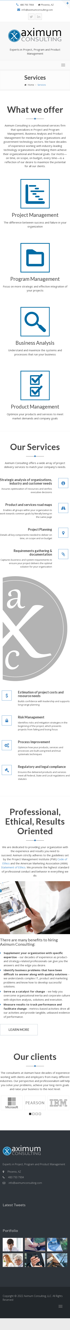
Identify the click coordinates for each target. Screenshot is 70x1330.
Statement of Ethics (13, 867)
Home (29, 84)
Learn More (18, 1030)
